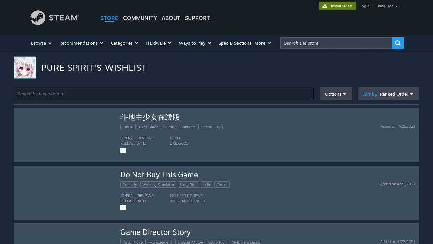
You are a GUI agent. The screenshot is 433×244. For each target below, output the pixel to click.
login (365, 6)
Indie (207, 184)
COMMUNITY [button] (140, 18)
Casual (128, 127)
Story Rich (188, 184)
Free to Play (210, 127)
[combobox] (336, 43)
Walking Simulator (158, 184)
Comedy (129, 184)
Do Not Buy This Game (159, 174)
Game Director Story (155, 232)
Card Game (148, 127)
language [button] (386, 6)
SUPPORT (197, 18)
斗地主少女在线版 (150, 116)
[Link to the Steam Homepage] (60, 18)
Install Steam (342, 6)
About (171, 18)
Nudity (169, 127)
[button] (42, 43)
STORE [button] (109, 18)
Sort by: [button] (385, 94)
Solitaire (188, 127)
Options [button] (333, 94)
